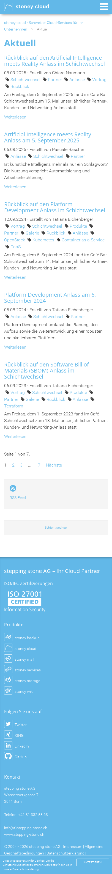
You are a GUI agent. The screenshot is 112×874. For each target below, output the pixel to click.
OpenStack (15, 239)
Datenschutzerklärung (65, 853)
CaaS (15, 246)
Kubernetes (43, 239)
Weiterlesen (15, 117)
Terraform (13, 406)
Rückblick (19, 86)
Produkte (79, 226)
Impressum (72, 846)
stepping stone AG (45, 846)
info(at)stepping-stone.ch (25, 828)
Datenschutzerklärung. (25, 869)
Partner (55, 79)
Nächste (54, 465)
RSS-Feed (18, 497)
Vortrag (99, 79)
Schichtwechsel (26, 79)
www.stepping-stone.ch (24, 834)
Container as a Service (83, 239)
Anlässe (77, 79)
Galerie (33, 233)
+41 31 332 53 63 (33, 814)
